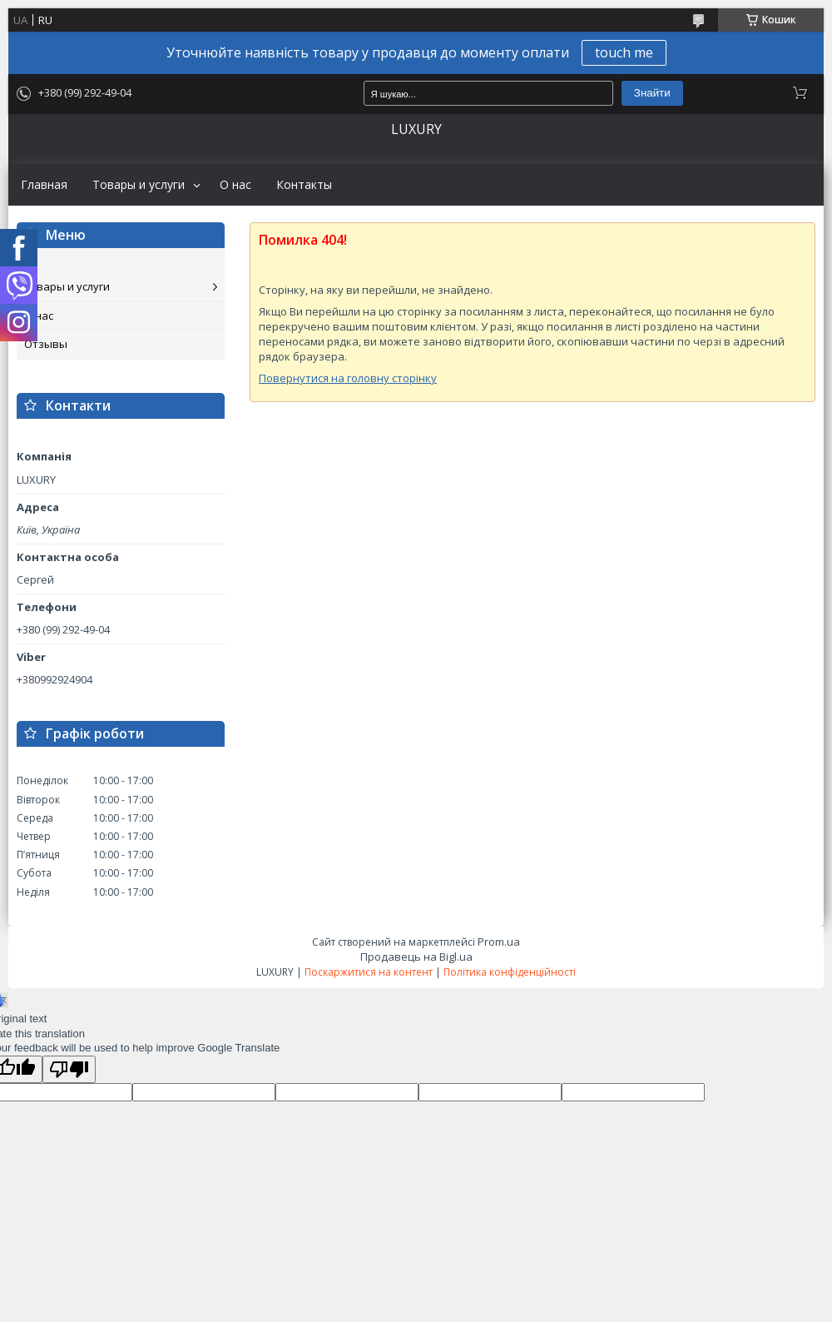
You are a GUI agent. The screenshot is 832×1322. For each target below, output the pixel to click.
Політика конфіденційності (509, 972)
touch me (624, 52)
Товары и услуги (138, 184)
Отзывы (45, 343)
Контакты (304, 184)
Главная (44, 184)
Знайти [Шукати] (652, 93)
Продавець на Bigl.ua (416, 956)
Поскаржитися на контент (369, 972)
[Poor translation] (69, 1069)
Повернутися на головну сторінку (348, 377)
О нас (235, 184)
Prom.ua (499, 941)
